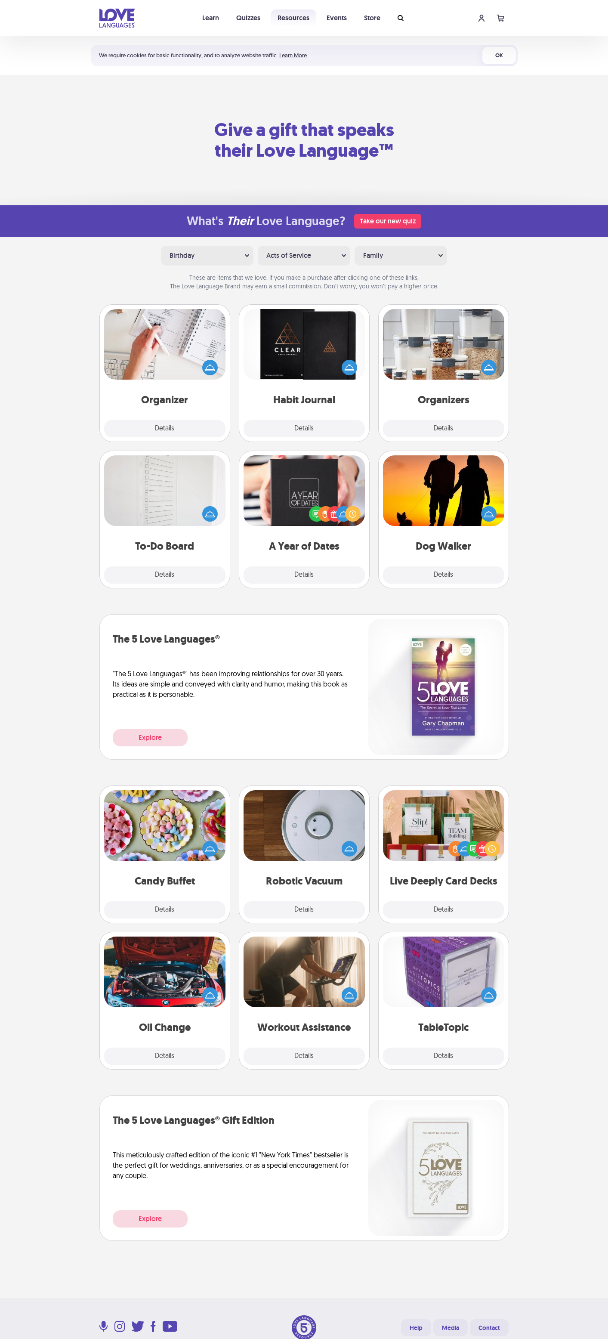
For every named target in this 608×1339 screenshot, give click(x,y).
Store (372, 17)
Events (337, 17)
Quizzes (248, 17)
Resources (293, 17)
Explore (150, 737)
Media (450, 1328)
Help (416, 1328)
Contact (489, 1328)
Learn (210, 17)
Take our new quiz (388, 221)
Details (164, 428)
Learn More (293, 55)
